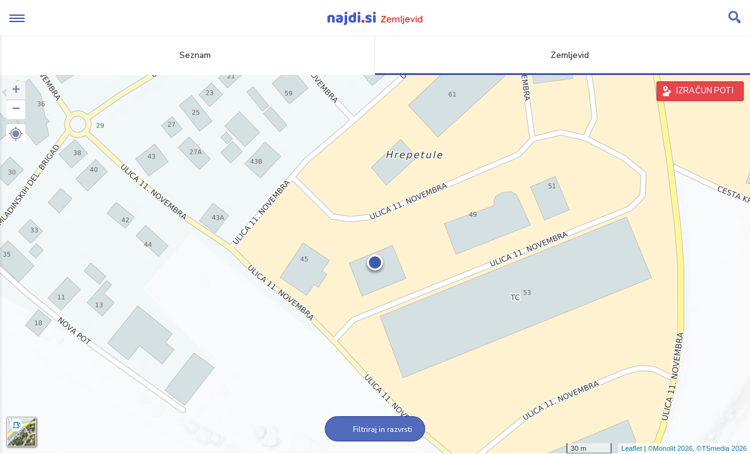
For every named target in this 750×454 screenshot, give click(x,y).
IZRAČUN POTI (705, 90)
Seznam (188, 55)
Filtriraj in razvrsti (375, 429)
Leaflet (631, 448)
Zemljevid (562, 55)
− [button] (16, 109)
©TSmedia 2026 (721, 448)
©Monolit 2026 (670, 448)
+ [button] (16, 90)
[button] (15, 133)
